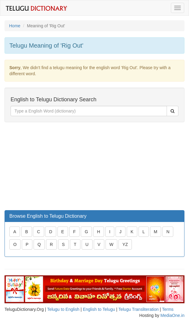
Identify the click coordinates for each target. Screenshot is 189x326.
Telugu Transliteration (138, 309)
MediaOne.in (172, 315)
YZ (125, 244)
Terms (168, 309)
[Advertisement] (50, 166)
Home (14, 25)
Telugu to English (63, 309)
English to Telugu (99, 309)
